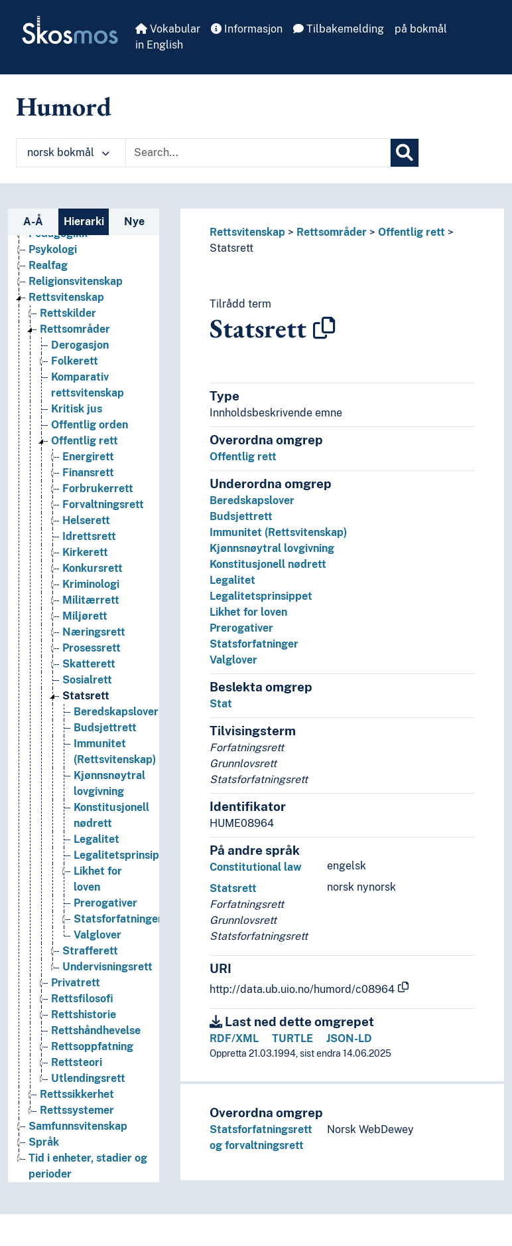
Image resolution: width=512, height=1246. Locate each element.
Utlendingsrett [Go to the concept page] (88, 1078)
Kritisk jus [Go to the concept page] (76, 408)
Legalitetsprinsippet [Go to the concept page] (125, 855)
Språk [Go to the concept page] (44, 1142)
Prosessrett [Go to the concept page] (91, 648)
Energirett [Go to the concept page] (88, 456)
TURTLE (292, 1038)
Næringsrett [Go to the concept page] (93, 632)
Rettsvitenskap (247, 232)
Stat (221, 703)
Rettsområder (331, 232)
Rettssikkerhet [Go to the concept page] (77, 1094)
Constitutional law (256, 867)
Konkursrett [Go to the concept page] (92, 568)
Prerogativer (241, 628)
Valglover (233, 660)
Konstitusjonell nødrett (268, 564)
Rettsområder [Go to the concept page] (75, 329)
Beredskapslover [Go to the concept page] (116, 711)
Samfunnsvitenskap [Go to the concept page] (78, 1126)
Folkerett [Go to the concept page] (74, 361)
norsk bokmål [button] (68, 152)
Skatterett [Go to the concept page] (88, 664)
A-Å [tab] (33, 221)
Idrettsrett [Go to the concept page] (89, 536)
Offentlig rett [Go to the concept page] (84, 440)
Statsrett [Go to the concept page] (85, 695)
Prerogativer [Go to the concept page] (105, 903)
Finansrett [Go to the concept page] (88, 472)
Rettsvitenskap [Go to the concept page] (66, 297)
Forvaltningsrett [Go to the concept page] (103, 504)
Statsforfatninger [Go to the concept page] (118, 919)
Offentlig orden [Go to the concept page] (89, 424)
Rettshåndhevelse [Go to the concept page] (96, 1030)
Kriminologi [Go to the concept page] (90, 584)
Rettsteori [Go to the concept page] (76, 1062)
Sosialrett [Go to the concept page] (87, 679)
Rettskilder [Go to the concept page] (68, 313)
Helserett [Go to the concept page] (86, 520)
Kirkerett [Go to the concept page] (85, 552)
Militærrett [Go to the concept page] (90, 600)
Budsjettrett (241, 516)
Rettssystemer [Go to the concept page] (77, 1110)
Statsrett (231, 248)
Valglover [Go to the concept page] (97, 935)
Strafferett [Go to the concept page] (90, 950)
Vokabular (167, 29)
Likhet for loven (248, 612)
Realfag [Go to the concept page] (48, 265)
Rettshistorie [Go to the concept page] (83, 1014)
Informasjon (247, 29)
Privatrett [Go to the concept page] (75, 982)
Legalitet (232, 580)
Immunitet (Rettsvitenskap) (278, 532)
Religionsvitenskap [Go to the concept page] (76, 281)
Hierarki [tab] (84, 221)
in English (159, 45)
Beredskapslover (252, 500)
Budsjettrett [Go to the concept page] (105, 727)
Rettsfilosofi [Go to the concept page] (82, 998)
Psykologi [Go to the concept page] (53, 249)
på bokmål (421, 29)
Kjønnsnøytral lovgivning (272, 548)
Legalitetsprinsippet (261, 596)
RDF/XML (234, 1038)
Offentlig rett (411, 232)
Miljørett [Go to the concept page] (84, 616)
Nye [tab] (134, 221)
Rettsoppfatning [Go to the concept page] (92, 1046)
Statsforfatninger (254, 644)
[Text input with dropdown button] (258, 152)
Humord (63, 106)
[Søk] (404, 152)
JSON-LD (349, 1038)
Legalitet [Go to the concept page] (96, 839)
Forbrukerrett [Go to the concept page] (97, 488)
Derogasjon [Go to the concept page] (80, 345)
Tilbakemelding (338, 29)
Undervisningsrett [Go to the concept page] (107, 966)
